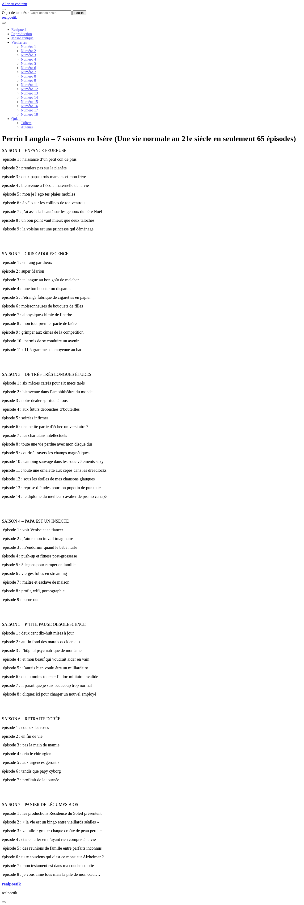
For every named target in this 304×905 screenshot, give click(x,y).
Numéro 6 (28, 68)
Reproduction (21, 34)
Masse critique (22, 38)
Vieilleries (19, 42)
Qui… (16, 119)
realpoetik (9, 17)
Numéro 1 (28, 47)
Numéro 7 (28, 72)
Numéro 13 (29, 93)
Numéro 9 (28, 80)
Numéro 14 (29, 97)
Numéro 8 (28, 76)
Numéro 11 (29, 85)
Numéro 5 (28, 63)
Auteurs (27, 127)
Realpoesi (18, 30)
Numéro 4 (28, 59)
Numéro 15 (29, 102)
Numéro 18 (29, 114)
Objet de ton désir (15, 13)
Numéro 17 (29, 110)
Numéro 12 (29, 89)
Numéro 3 (28, 55)
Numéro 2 (28, 51)
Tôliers (26, 123)
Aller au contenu (14, 4)
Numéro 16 (29, 106)
